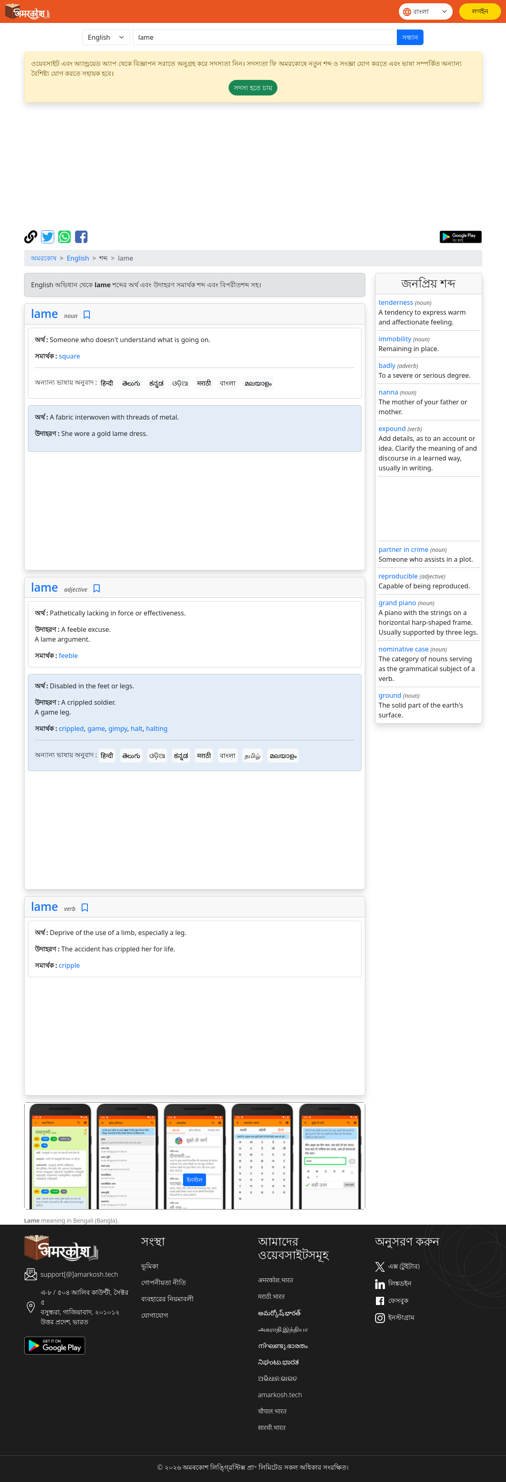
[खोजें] (265, 37)
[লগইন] (480, 11)
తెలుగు (131, 383)
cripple (69, 965)
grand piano (398, 602)
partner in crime (403, 549)
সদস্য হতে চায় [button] (253, 87)
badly (387, 365)
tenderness (396, 302)
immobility (395, 338)
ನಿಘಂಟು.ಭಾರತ (278, 1361)
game (96, 728)
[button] (50, 1156)
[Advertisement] (253, 166)
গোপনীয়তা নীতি (163, 1282)
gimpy (117, 728)
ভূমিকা (149, 1266)
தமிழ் (253, 755)
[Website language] (426, 11)
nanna (388, 392)
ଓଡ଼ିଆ (180, 383)
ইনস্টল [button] (194, 1180)
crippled (71, 728)
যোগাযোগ (154, 1315)
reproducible (398, 576)
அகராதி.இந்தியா (283, 1329)
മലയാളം (258, 383)
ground (390, 695)
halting (157, 728)
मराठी (204, 383)
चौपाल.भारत (272, 1411)
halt (137, 728)
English (78, 258)
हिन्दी (107, 383)
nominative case (404, 649)
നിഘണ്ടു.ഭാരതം (283, 1345)
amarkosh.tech (280, 1394)
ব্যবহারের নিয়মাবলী (167, 1298)
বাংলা (228, 383)
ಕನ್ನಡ (156, 383)
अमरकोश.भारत (275, 1280)
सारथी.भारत (272, 1427)
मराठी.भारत (271, 1296)
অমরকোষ (44, 258)
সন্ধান (410, 37)
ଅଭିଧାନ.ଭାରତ (278, 1378)
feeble (68, 655)
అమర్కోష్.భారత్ (279, 1312)
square (69, 356)
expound (392, 428)
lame (44, 313)
